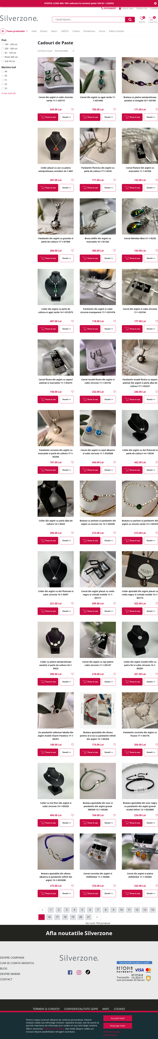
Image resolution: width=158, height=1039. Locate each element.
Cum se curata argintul (17, 963)
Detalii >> (66, 117)
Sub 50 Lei (10, 61)
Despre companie (12, 957)
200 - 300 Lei (11, 48)
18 (65, 917)
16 (49, 917)
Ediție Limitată (116, 31)
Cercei (102, 31)
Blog (3, 968)
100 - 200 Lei (11, 44)
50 (6, 75)
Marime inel (9, 67)
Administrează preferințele (111, 1033)
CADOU (65, 31)
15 (41, 917)
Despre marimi (10, 974)
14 (152, 909)
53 (6, 88)
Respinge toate (117, 1025)
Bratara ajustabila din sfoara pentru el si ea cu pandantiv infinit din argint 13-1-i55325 (98, 735)
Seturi (54, 31)
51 (6, 79)
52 (6, 84)
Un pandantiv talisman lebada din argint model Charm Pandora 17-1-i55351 (56, 735)
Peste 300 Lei (11, 56)
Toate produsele (14, 31)
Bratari (43, 31)
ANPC (105, 1009)
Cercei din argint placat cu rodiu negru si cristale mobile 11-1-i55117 (97, 594)
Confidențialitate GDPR (81, 1009)
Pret (4, 40)
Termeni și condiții (46, 1009)
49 (6, 71)
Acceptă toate (118, 1018)
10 (121, 909)
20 (80, 917)
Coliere (76, 31)
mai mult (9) (8, 93)
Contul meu (126, 8)
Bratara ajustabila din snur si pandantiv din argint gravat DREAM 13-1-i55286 (98, 806)
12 (137, 909)
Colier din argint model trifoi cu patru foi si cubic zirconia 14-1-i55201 (140, 665)
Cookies (119, 1009)
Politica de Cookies (54, 1028)
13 (144, 909)
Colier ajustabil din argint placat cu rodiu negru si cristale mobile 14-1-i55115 (140, 594)
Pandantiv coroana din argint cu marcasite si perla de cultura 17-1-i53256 (55, 453)
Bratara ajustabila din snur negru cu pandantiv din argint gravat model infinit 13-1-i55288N (140, 806)
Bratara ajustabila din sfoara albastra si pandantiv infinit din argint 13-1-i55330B (55, 877)
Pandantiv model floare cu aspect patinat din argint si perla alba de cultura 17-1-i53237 (139, 383)
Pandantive (89, 31)
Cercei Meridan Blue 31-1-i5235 (140, 238)
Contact (154, 8)
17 (57, 917)
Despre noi (141, 8)
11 (129, 909)
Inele (34, 31)
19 (72, 917)
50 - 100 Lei (10, 52)
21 (88, 917)
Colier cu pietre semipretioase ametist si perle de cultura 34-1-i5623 (55, 665)
